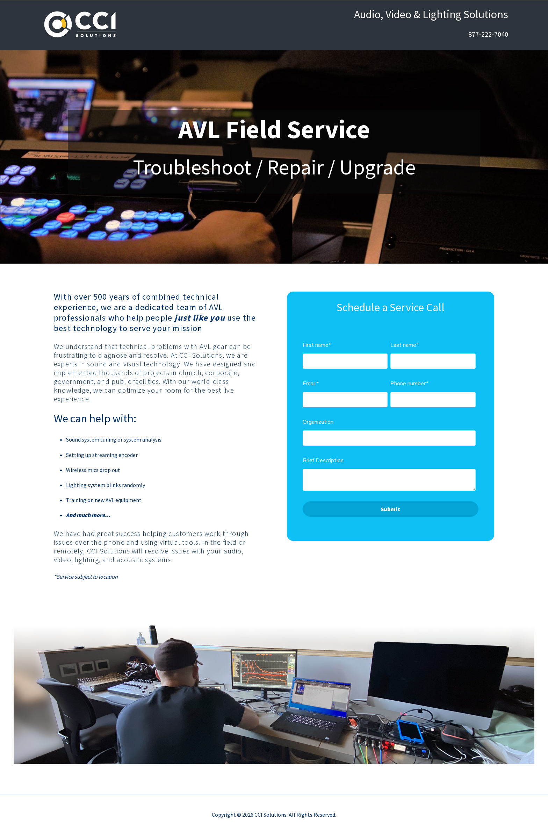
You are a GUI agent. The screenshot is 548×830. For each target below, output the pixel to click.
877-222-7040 (488, 34)
